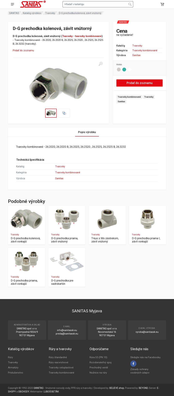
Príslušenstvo (15, 372)
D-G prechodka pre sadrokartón (62, 282)
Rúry (10, 357)
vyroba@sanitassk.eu (147, 332)
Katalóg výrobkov (32, 13)
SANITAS (14, 13)
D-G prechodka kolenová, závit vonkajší (25, 240)
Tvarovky (50, 13)
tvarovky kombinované (88, 36)
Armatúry (13, 367)
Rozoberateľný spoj (100, 362)
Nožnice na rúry (98, 372)
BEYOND (143, 388)
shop (121, 388)
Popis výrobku (87, 132)
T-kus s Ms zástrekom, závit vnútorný (105, 240)
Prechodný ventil (99, 367)
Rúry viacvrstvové (58, 362)
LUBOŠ (47, 391)
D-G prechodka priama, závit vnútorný (64, 240)
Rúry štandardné (58, 357)
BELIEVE (113, 388)
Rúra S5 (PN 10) (98, 357)
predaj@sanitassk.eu (67, 333)
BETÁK (55, 391)
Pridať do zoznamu (23, 50)
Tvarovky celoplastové (61, 367)
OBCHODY (23, 391)
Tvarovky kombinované (144, 50)
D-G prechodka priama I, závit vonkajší (146, 240)
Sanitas (136, 55)
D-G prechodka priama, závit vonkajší (24, 282)
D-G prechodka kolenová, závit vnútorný (80, 13)
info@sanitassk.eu (67, 330)
